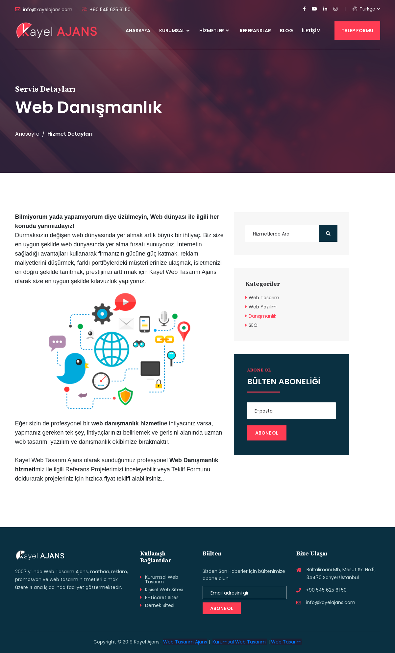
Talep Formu (357, 30)
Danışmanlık (262, 316)
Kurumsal (172, 30)
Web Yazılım (263, 306)
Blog (286, 30)
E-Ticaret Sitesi (162, 597)
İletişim (311, 30)
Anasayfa (138, 30)
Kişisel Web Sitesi (164, 589)
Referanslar (255, 30)
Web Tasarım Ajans (185, 642)
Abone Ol (221, 608)
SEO (253, 325)
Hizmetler (214, 30)
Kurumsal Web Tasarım (161, 579)
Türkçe (364, 9)
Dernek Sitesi (159, 605)
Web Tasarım (264, 297)
